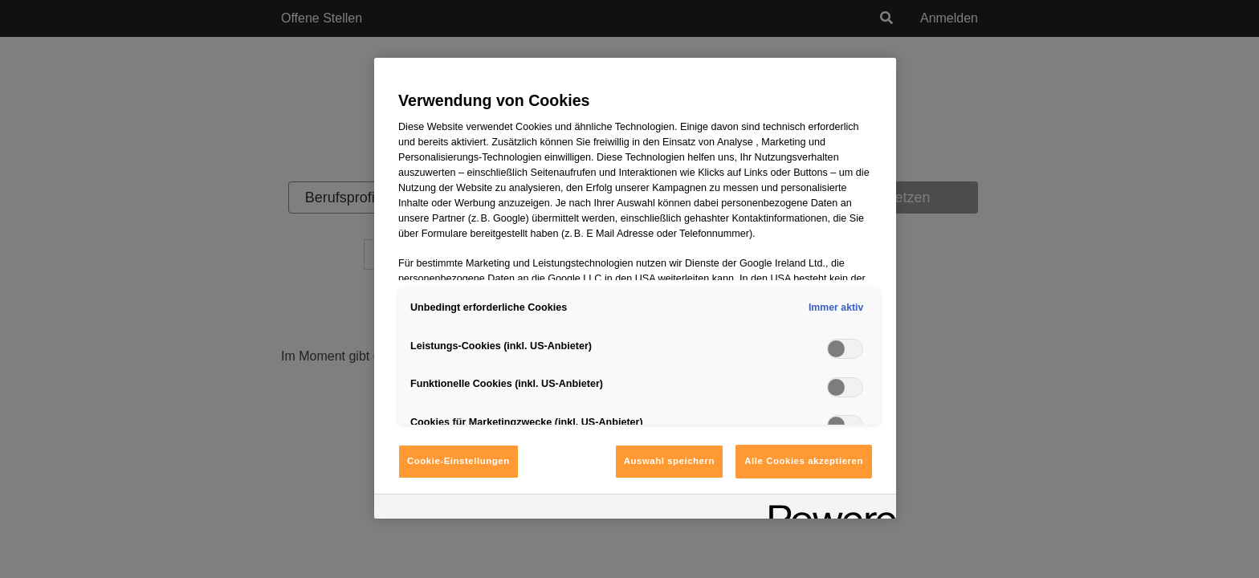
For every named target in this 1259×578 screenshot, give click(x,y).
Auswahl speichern (669, 461)
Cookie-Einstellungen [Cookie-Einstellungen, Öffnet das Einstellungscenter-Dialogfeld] (458, 461)
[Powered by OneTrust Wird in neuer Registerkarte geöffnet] (827, 509)
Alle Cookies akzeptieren (803, 461)
